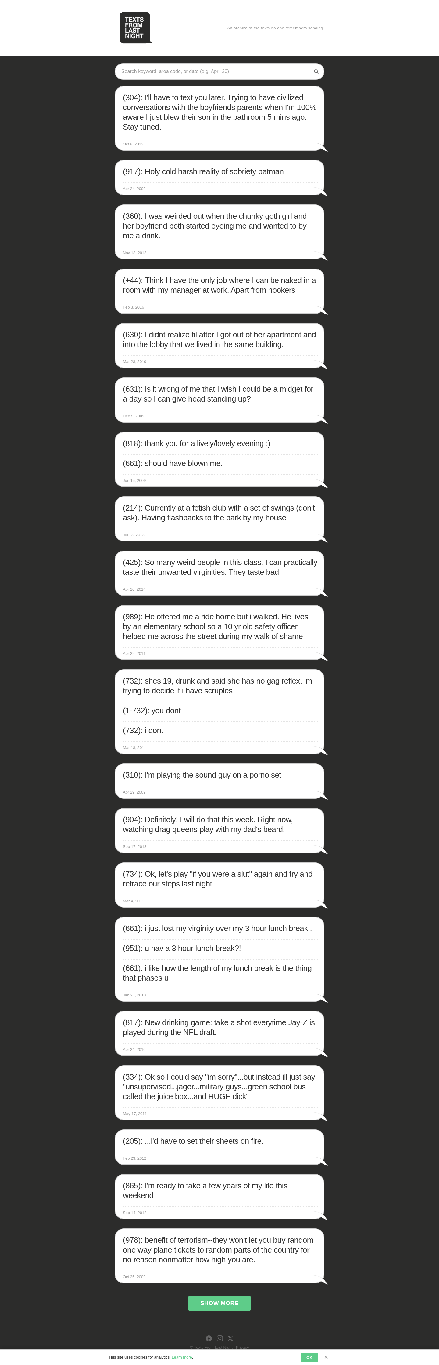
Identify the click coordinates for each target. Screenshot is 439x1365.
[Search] (316, 71)
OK (309, 1357)
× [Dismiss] (326, 1357)
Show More (219, 1303)
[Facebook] (209, 1338)
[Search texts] (215, 71)
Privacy (242, 1347)
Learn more (182, 1357)
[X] (230, 1338)
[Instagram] (220, 1338)
